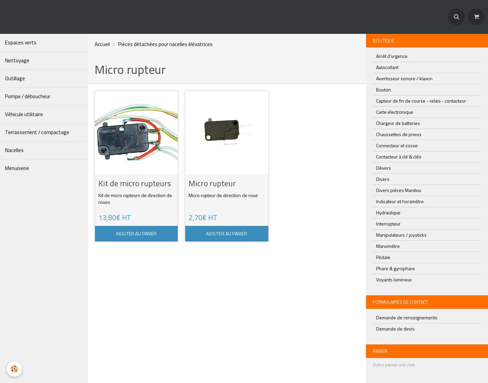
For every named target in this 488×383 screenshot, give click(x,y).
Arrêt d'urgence (392, 56)
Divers (382, 179)
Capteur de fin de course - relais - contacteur (421, 100)
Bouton (383, 89)
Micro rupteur (212, 183)
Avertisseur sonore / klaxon (404, 78)
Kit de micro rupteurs (134, 183)
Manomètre (388, 246)
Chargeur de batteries (398, 123)
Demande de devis (395, 328)
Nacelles (14, 150)
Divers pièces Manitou (398, 190)
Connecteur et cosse (397, 145)
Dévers (383, 167)
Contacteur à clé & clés (398, 156)
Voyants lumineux (394, 279)
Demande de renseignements (406, 317)
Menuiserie (17, 168)
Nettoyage (17, 60)
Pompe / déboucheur (27, 96)
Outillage (15, 78)
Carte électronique (394, 111)
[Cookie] (14, 369)
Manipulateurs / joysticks (401, 234)
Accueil (102, 44)
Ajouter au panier (136, 233)
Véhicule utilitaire (24, 114)
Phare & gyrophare (395, 268)
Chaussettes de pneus (398, 134)
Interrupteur (388, 223)
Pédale (383, 257)
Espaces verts (20, 42)
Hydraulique (388, 212)
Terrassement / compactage (37, 132)
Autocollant (387, 67)
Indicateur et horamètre (400, 201)
